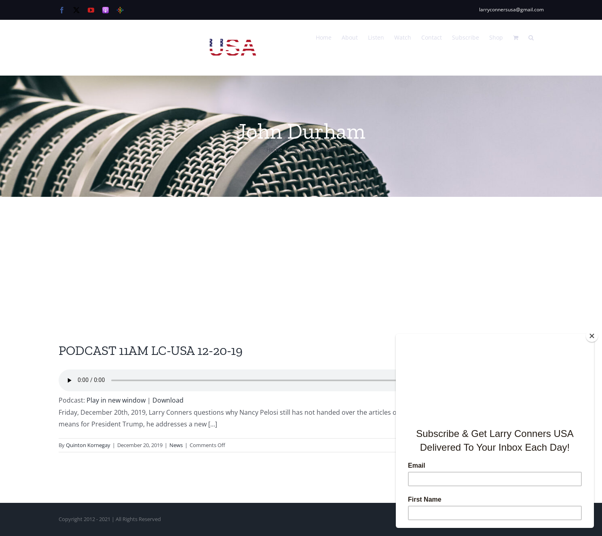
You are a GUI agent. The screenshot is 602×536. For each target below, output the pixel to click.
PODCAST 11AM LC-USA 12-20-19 (151, 350)
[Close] (592, 336)
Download (168, 400)
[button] (531, 37)
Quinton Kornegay (88, 445)
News (176, 445)
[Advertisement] (301, 257)
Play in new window (116, 400)
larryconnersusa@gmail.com (511, 9)
